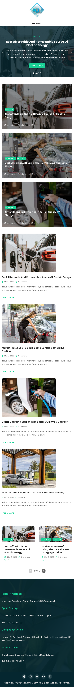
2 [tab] (35, 73)
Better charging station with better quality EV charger (35, 421)
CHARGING (10, 158)
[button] (37, 23)
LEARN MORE (37, 65)
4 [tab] (40, 73)
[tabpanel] (37, 51)
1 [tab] (33, 73)
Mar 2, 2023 (11, 125)
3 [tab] (38, 73)
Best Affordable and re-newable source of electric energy (37, 43)
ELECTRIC (37, 36)
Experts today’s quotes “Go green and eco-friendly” (33, 492)
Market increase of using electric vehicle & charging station (55, 549)
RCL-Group (25, 125)
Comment (22, 282)
